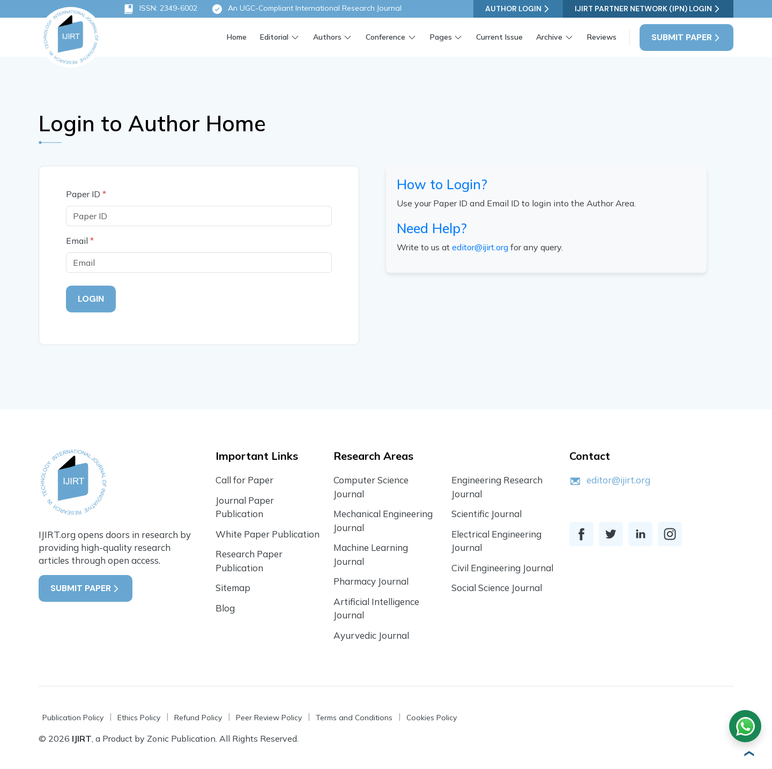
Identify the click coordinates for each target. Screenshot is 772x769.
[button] (748, 753)
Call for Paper (244, 480)
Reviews (602, 37)
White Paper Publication (268, 534)
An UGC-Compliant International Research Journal (306, 9)
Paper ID (86, 194)
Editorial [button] (274, 37)
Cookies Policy (431, 717)
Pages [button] (441, 37)
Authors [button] (327, 37)
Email (80, 240)
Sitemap (233, 587)
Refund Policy (198, 717)
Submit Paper (686, 37)
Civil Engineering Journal (502, 567)
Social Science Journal (496, 587)
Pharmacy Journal (371, 581)
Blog (225, 608)
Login (91, 298)
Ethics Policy (138, 717)
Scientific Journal (486, 513)
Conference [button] (385, 37)
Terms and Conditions (354, 717)
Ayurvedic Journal (371, 635)
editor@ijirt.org (480, 248)
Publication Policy (72, 717)
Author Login (518, 8)
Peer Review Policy (269, 717)
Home (237, 37)
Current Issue (499, 37)
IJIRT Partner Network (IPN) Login (648, 8)
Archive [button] (549, 37)
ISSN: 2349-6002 (160, 9)
